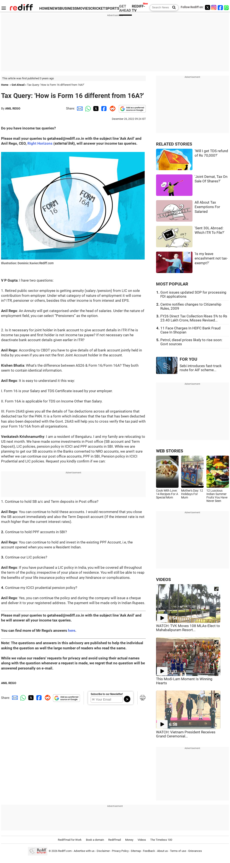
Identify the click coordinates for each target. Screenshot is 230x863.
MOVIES (83, 8)
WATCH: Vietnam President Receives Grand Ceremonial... (185, 734)
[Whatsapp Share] (87, 108)
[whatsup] (227, 7)
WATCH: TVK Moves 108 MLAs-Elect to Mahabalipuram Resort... (188, 628)
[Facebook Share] (103, 108)
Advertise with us (84, 850)
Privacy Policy (120, 850)
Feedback (149, 850)
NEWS (55, 8)
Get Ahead (18, 84)
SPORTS (112, 8)
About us (162, 850)
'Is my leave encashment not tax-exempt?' (211, 258)
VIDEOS (163, 579)
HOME (44, 8)
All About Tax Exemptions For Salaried (207, 207)
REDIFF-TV (138, 8)
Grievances (195, 850)
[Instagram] (214, 7)
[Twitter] (207, 7)
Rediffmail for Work (70, 839)
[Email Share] (79, 108)
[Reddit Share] (112, 108)
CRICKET (97, 8)
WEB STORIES (169, 451)
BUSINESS (68, 8)
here (71, 631)
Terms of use (178, 850)
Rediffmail (114, 839)
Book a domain (95, 839)
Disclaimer (103, 850)
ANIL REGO (12, 108)
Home (4, 84)
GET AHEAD (125, 8)
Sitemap (136, 850)
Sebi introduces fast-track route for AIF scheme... (201, 368)
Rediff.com (65, 850)
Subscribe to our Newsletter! (107, 694)
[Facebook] (220, 7)
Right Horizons (40, 143)
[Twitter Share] (95, 108)
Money (129, 839)
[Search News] (173, 7)
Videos (142, 839)
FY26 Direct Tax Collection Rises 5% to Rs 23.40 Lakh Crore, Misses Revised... (193, 318)
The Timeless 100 (161, 839)
